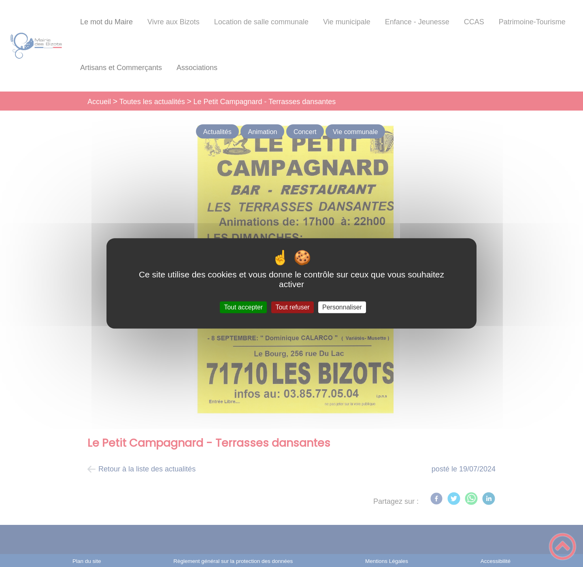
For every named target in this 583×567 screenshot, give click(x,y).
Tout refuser (292, 307)
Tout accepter (243, 307)
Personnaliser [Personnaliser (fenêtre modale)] (342, 307)
